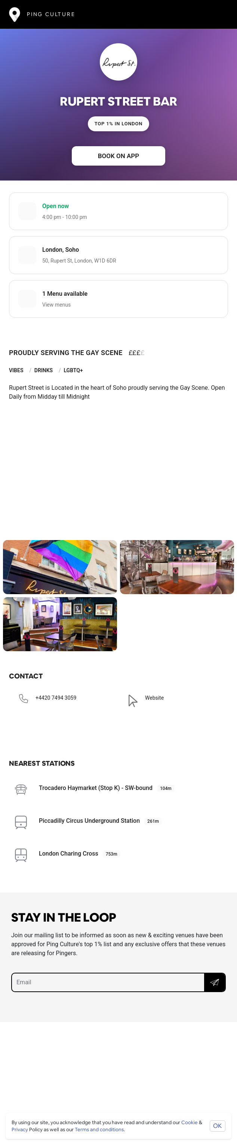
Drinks (43, 370)
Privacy (20, 1129)
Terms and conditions (99, 1129)
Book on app (118, 156)
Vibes (16, 370)
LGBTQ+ (73, 370)
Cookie (189, 1122)
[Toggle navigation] (217, 14)
